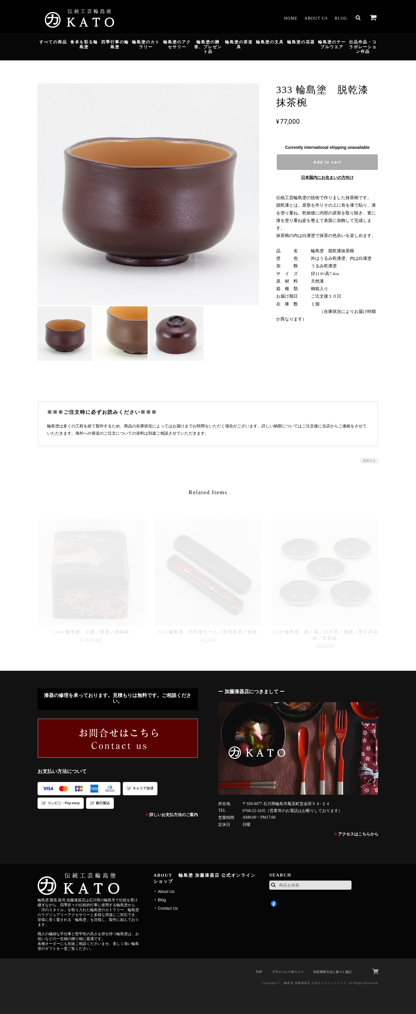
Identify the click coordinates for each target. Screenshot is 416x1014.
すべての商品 (53, 42)
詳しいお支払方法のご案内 (173, 815)
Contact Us (168, 908)
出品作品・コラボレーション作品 (363, 47)
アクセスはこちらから (358, 834)
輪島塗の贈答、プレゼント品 (208, 47)
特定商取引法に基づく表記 (332, 972)
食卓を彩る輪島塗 (84, 44)
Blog (341, 18)
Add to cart (327, 162)
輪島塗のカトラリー (146, 44)
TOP (259, 972)
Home (291, 18)
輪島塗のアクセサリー (177, 44)
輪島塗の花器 (301, 42)
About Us (316, 18)
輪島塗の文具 (270, 42)
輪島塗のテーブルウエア (332, 44)
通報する (369, 460)
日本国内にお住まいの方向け (327, 177)
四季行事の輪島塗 (115, 44)
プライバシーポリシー (288, 972)
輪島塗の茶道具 (239, 44)
